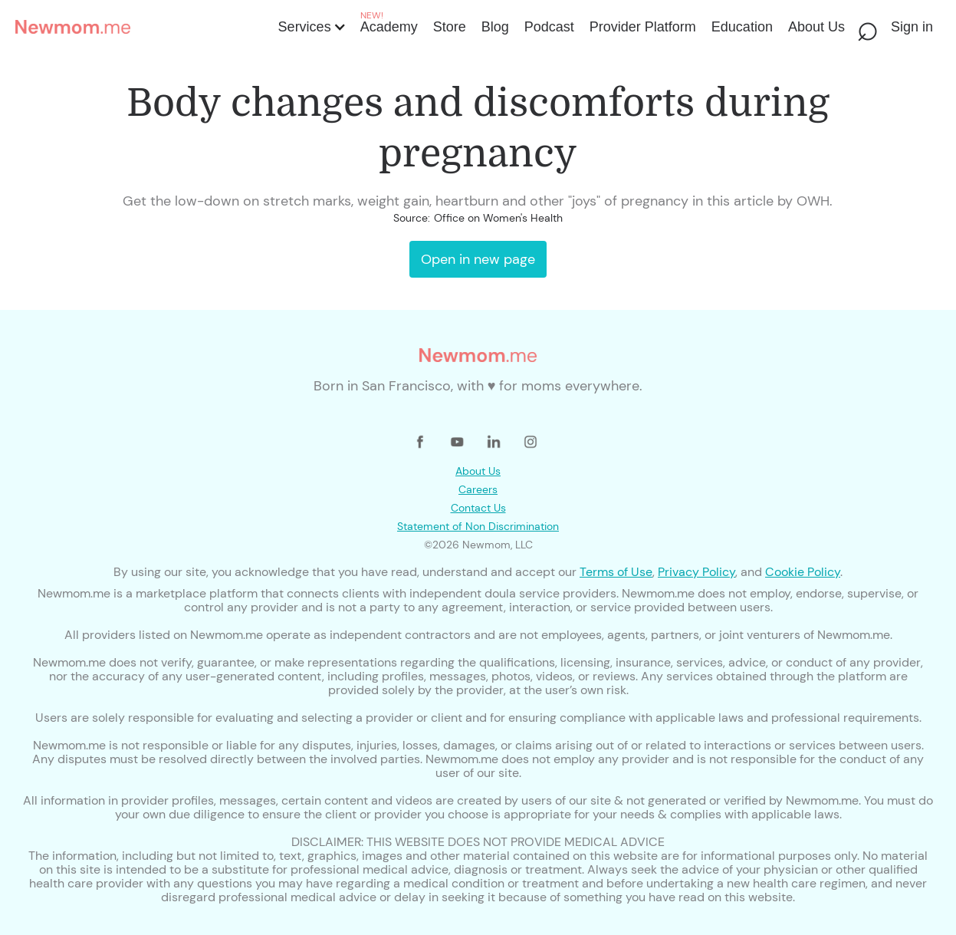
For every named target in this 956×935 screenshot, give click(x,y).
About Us (478, 471)
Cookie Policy (802, 572)
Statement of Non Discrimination (478, 526)
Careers (478, 489)
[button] (311, 27)
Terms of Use (616, 572)
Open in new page (478, 259)
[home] (142, 27)
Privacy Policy (696, 572)
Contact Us (478, 508)
